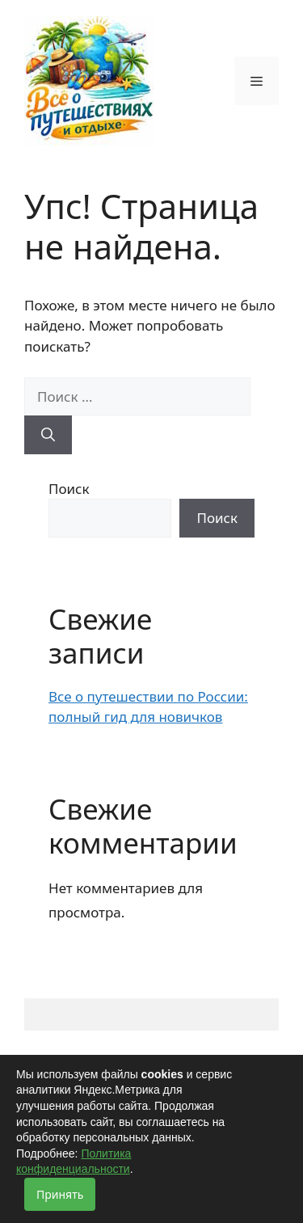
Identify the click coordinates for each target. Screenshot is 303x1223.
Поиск (69, 488)
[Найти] (48, 434)
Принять (59, 1194)
